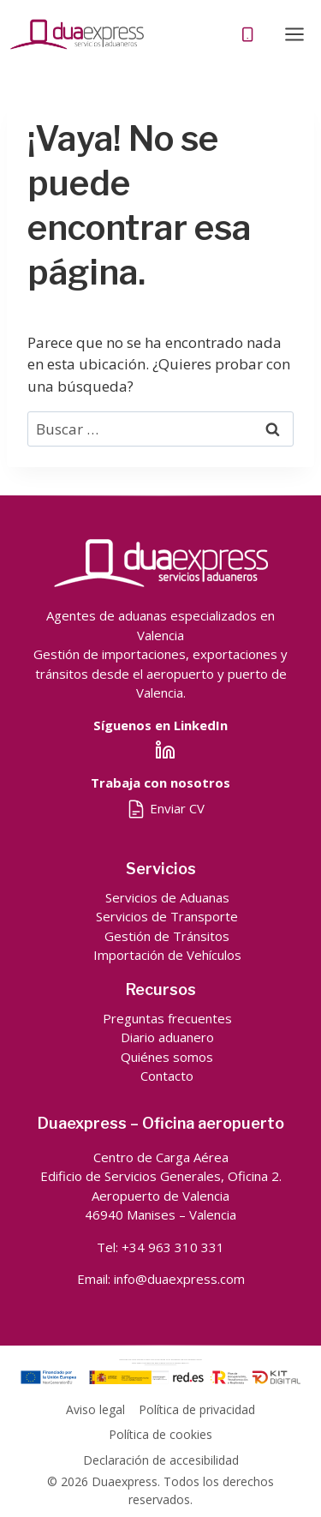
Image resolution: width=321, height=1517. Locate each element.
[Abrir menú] (294, 34)
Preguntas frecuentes (167, 1018)
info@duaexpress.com (179, 1278)
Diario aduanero (167, 1037)
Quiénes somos (167, 1056)
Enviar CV (165, 808)
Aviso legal (95, 1409)
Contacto (166, 1075)
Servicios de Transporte (167, 916)
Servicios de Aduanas (167, 897)
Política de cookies (160, 1434)
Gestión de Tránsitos (166, 935)
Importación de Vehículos (167, 954)
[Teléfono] (248, 35)
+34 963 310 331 (173, 1247)
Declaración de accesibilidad (161, 1460)
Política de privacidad (197, 1409)
